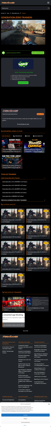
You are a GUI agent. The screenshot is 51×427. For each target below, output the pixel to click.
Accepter (25, 415)
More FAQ (25, 330)
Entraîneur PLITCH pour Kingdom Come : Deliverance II (25, 381)
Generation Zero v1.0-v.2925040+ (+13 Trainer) (14, 181)
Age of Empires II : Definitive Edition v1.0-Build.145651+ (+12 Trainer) (25, 371)
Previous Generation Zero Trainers (14, 200)
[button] (49, 404)
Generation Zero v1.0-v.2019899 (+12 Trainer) (14, 189)
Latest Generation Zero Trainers (10, 178)
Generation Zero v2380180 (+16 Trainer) (13, 196)
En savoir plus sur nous (23, 124)
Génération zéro (15, 13)
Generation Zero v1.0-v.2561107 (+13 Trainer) (14, 185)
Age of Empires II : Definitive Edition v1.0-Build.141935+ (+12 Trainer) (41, 355)
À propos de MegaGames (8, 399)
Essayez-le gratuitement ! (38, 52)
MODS (27, 136)
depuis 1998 (40, 114)
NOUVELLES (6, 136)
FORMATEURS (17, 136)
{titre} (25, 425)
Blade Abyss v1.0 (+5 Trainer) (41, 379)
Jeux (8, 13)
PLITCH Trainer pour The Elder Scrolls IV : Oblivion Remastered (24, 365)
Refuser (25, 418)
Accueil (3, 13)
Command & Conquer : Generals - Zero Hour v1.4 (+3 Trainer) (25, 347)
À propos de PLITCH (23, 82)
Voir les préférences (25, 422)
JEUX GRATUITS (38, 136)
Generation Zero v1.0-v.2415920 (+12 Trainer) (14, 192)
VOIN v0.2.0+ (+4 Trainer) (40, 376)
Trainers (24, 13)
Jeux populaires (22, 399)
